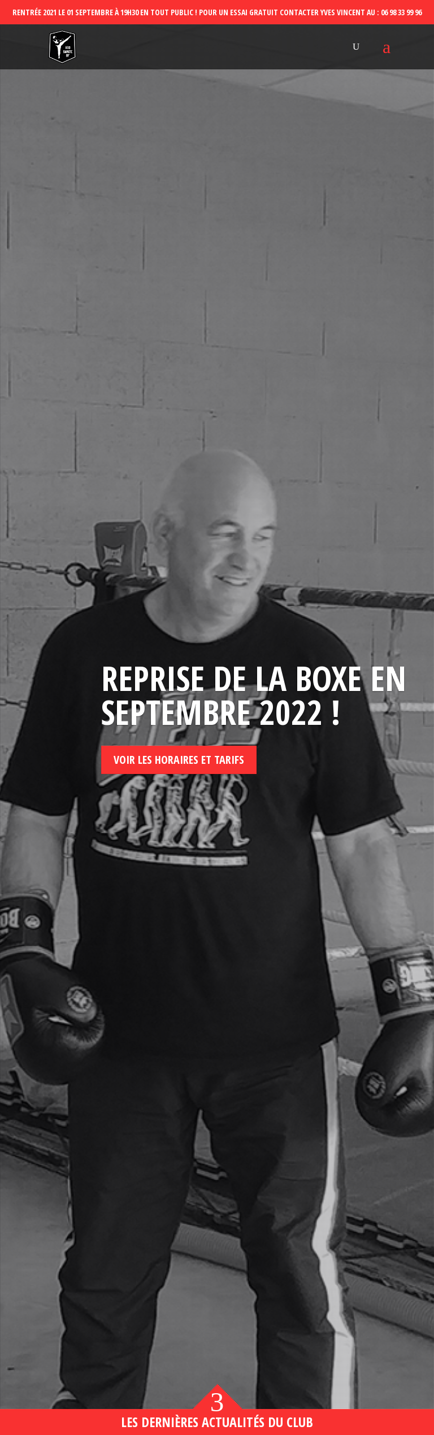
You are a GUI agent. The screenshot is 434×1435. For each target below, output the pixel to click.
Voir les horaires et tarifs (179, 759)
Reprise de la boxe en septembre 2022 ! (253, 695)
